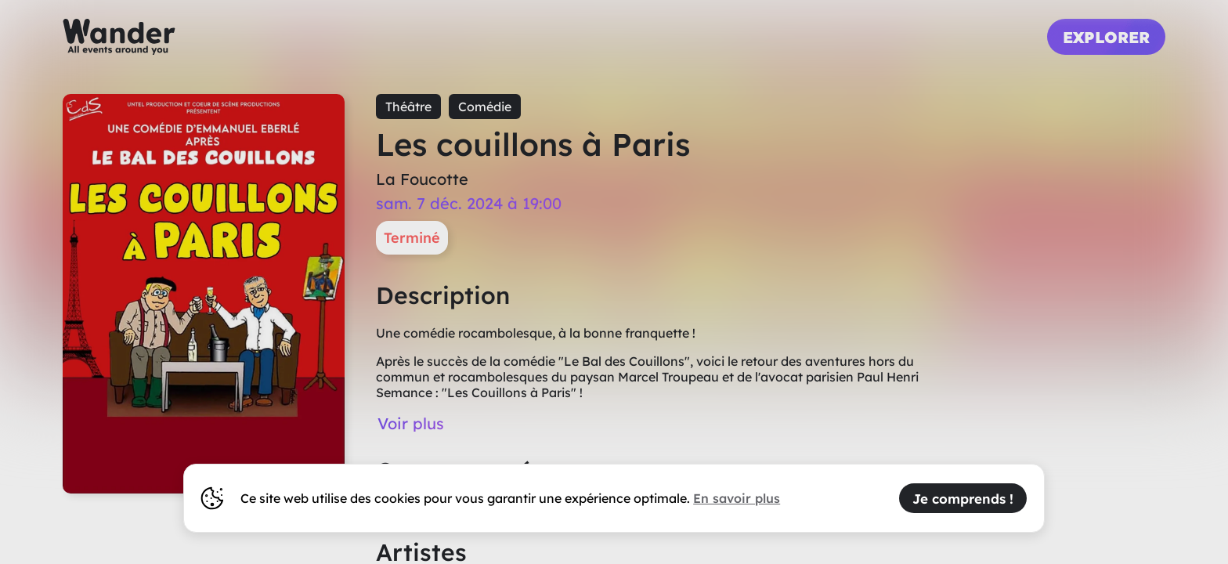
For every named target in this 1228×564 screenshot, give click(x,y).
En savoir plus (736, 498)
